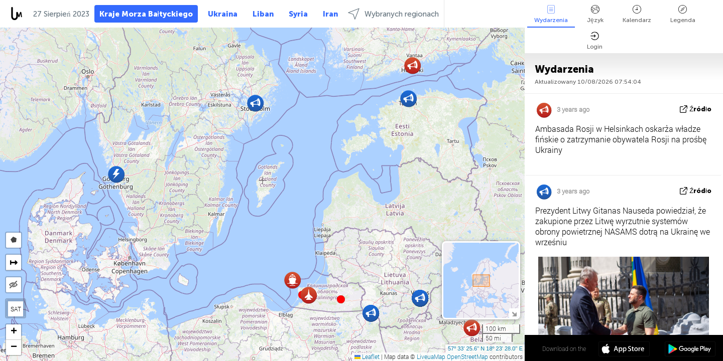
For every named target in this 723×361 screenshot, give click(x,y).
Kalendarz (637, 14)
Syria (298, 14)
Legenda (682, 14)
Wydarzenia (551, 14)
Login (594, 41)
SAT (16, 309)
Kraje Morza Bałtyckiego (146, 14)
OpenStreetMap (467, 356)
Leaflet (367, 356)
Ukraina (222, 14)
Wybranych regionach (393, 14)
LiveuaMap (431, 356)
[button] (341, 299)
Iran (330, 14)
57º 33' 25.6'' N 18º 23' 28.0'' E (485, 348)
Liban (263, 14)
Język (595, 14)
